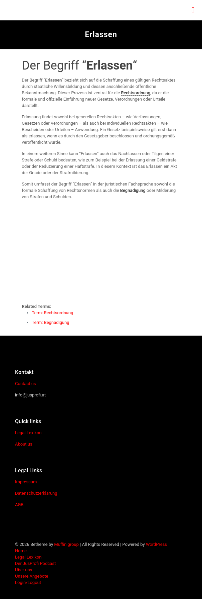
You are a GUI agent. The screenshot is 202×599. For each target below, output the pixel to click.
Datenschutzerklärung (36, 493)
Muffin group (66, 544)
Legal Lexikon (28, 432)
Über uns (23, 569)
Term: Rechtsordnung (52, 312)
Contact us (25, 383)
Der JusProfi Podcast (35, 563)
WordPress (156, 544)
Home (21, 550)
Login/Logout (28, 582)
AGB (19, 504)
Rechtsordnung (135, 92)
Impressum (26, 481)
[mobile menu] (193, 10)
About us (23, 444)
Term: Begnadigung (50, 322)
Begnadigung (133, 190)
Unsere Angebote (31, 576)
